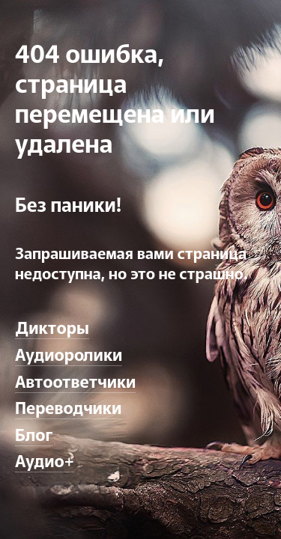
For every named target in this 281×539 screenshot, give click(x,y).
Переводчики (68, 406)
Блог (34, 433)
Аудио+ (44, 460)
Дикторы (52, 326)
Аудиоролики (68, 353)
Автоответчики (75, 380)
